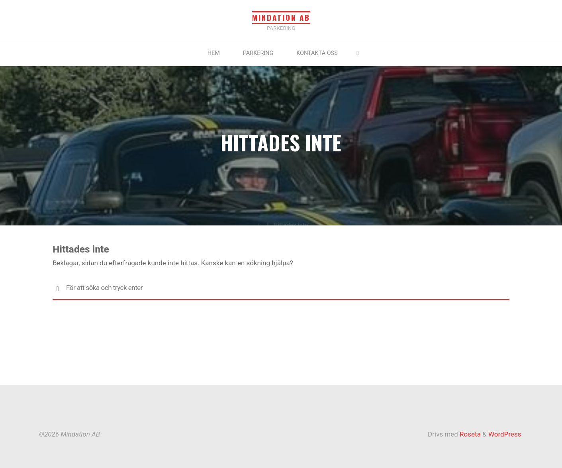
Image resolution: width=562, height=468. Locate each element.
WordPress (504, 434)
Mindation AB (281, 17)
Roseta (469, 434)
